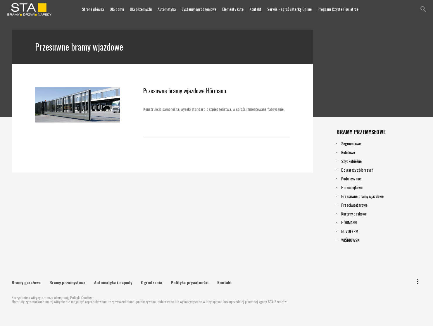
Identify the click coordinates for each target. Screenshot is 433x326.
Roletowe (348, 152)
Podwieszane (351, 178)
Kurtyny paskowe (354, 214)
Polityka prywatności (189, 281)
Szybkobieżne (351, 161)
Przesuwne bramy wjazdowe (362, 196)
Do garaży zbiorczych (357, 170)
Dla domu (117, 9)
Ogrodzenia (151, 281)
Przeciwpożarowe (354, 205)
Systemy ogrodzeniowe (199, 9)
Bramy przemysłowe (67, 281)
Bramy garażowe (26, 281)
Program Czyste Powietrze (338, 9)
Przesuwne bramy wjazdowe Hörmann (179, 90)
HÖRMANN (349, 222)
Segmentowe (351, 143)
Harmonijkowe (352, 187)
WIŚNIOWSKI (350, 240)
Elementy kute (233, 9)
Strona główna (93, 9)
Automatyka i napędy (113, 281)
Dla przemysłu (141, 9)
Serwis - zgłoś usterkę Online (289, 9)
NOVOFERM (349, 231)
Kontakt (255, 9)
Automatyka (167, 9)
